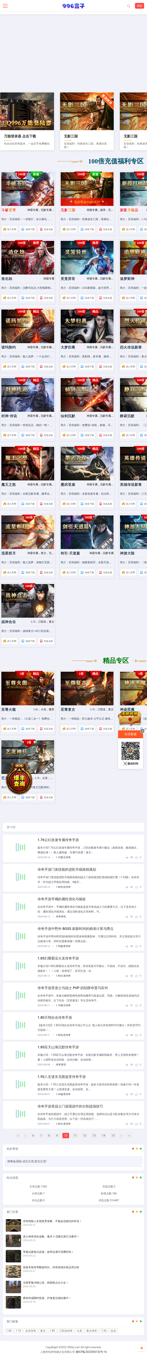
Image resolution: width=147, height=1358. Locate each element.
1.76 (18, 1330)
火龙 (79, 1330)
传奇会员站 (14, 1161)
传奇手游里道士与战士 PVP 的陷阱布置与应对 (73, 988)
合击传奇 (30, 1330)
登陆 (139, 5)
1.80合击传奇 (63, 886)
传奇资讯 (61, 916)
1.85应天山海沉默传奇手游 (58, 1047)
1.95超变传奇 (63, 946)
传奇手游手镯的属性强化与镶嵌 (62, 899)
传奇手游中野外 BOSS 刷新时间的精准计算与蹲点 (76, 929)
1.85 (52, 1330)
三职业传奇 (66, 1330)
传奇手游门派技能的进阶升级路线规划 (67, 869)
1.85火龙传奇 (63, 975)
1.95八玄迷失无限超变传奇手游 (62, 1077)
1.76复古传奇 (63, 857)
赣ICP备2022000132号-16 (91, 1351)
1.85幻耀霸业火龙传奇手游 (58, 958)
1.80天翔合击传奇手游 (55, 1017)
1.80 (8, 1330)
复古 (43, 1330)
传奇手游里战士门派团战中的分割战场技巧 (70, 1106)
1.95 (103, 1330)
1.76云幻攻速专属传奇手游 (58, 840)
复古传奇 (91, 1330)
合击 (113, 1330)
